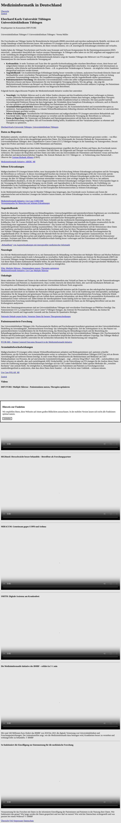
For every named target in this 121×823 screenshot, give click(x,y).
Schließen (7, 419)
